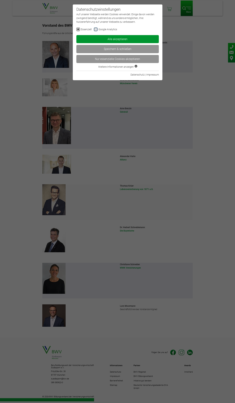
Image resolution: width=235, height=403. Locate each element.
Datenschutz (137, 74)
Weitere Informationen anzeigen (117, 66)
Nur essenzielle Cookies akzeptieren (117, 59)
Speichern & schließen (117, 49)
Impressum (152, 74)
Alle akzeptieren (117, 39)
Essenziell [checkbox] (86, 29)
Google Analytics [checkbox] (107, 29)
